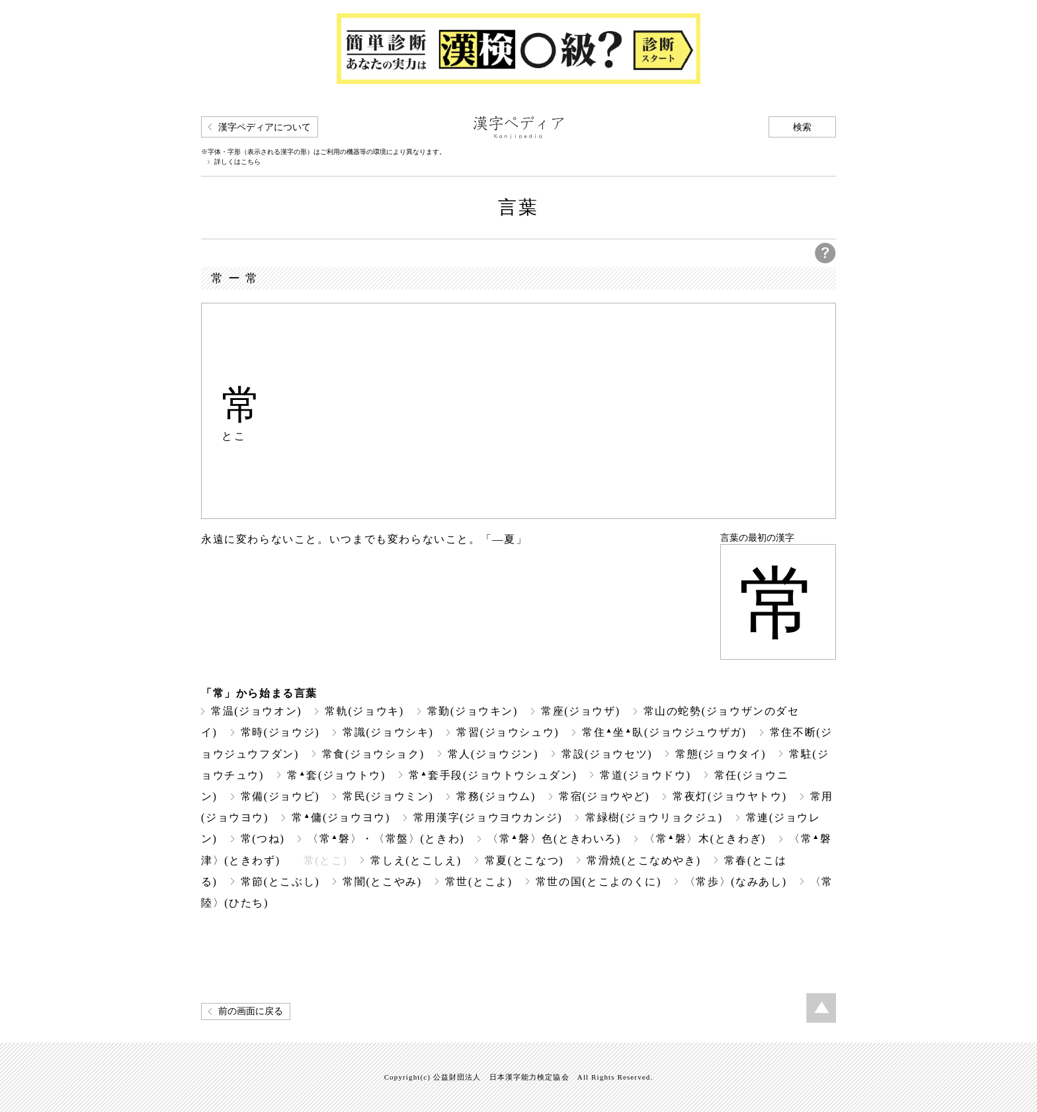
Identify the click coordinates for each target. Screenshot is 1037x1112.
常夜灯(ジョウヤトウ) (729, 796)
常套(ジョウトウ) (336, 775)
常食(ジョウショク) (373, 754)
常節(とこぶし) (280, 881)
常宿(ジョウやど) (604, 796)
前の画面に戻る (250, 1011)
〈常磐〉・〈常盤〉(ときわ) (386, 838)
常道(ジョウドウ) (645, 775)
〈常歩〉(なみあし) (735, 881)
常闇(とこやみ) (382, 881)
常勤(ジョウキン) (472, 711)
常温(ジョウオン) (256, 711)
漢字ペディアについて (264, 127)
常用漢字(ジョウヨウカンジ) (487, 817)
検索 (802, 127)
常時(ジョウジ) (280, 732)
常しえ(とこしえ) (415, 860)
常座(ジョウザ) (580, 711)
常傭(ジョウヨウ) (341, 817)
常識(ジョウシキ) (388, 732)
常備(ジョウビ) (280, 796)
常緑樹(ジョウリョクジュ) (654, 817)
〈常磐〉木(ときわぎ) (705, 838)
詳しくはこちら (237, 162)
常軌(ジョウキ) (364, 711)
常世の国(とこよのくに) (598, 881)
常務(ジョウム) (496, 796)
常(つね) (263, 838)
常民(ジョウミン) (388, 796)
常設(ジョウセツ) (606, 754)
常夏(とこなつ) (524, 860)
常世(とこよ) (479, 881)
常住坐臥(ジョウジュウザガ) (664, 732)
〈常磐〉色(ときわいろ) (554, 838)
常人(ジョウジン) (493, 754)
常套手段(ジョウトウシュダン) (493, 775)
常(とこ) (326, 860)
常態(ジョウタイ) (720, 754)
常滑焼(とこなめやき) (643, 860)
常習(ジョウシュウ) (507, 732)
